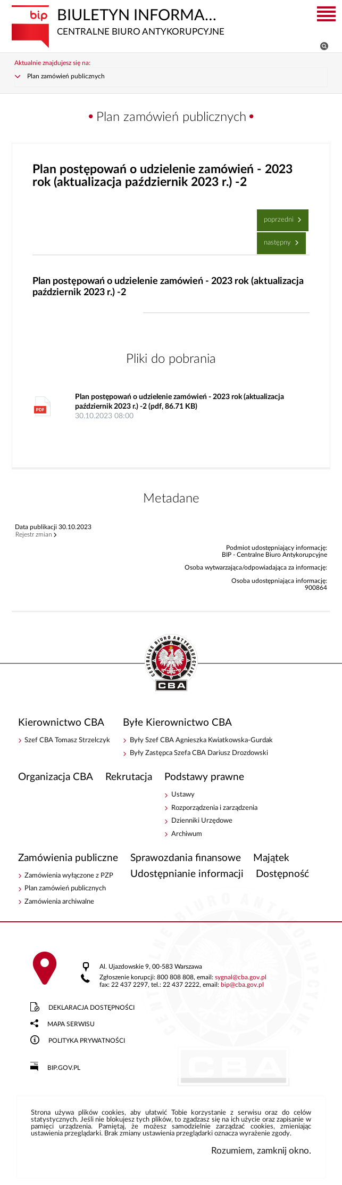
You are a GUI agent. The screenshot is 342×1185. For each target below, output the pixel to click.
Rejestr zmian (33, 535)
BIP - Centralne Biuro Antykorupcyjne (171, 663)
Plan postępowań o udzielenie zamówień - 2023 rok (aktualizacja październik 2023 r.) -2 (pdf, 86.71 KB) (184, 407)
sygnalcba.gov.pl (240, 977)
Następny (275, 239)
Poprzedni (276, 216)
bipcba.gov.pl (242, 985)
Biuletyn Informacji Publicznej (119, 21)
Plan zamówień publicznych (66, 76)
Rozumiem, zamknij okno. (261, 1150)
